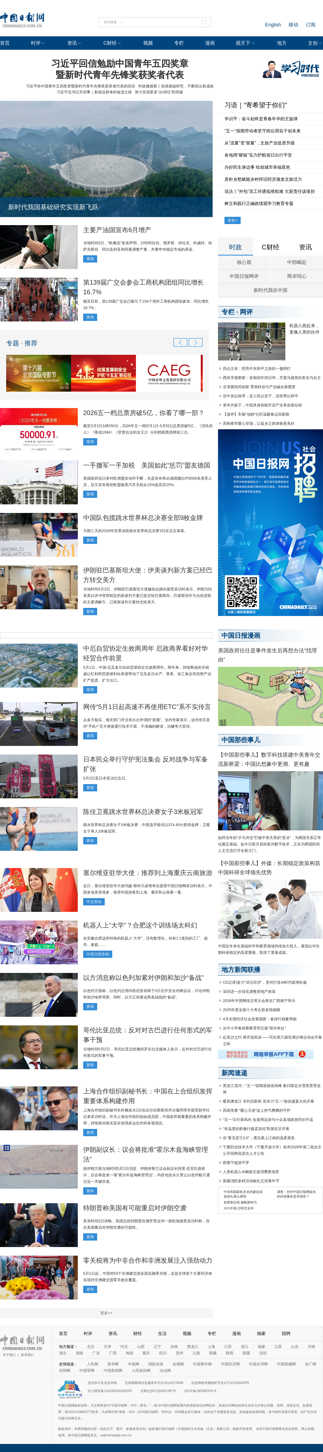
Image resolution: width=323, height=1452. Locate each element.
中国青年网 (202, 1364)
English (273, 24)
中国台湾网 (258, 1364)
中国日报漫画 (241, 635)
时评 (36, 43)
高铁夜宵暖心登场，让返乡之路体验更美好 (258, 423)
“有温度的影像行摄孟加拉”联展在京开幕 (256, 1129)
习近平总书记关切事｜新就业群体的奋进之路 (94, 92)
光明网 (64, 1370)
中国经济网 (230, 1364)
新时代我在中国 (270, 290)
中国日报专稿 (97, 954)
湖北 (62, 1353)
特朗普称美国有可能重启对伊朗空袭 (135, 1208)
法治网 (165, 1370)
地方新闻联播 (241, 969)
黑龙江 (192, 1346)
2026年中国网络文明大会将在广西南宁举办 (259, 1000)
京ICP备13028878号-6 (200, 1391)
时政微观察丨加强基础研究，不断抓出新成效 (176, 86)
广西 (113, 1353)
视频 (148, 43)
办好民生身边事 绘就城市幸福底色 (257, 167)
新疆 (246, 1353)
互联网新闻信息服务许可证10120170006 (154, 1383)
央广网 (310, 1364)
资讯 (72, 43)
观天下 (243, 43)
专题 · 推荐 (21, 343)
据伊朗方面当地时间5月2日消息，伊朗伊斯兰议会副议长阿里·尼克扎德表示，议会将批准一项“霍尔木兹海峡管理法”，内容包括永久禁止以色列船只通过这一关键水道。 (146, 1175)
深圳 (263, 1353)
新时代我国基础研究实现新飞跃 (53, 207)
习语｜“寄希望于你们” (255, 105)
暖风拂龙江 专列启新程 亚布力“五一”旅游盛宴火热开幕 (268, 1101)
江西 (278, 1346)
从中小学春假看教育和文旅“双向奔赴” (254, 1028)
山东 (295, 1346)
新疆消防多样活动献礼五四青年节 (251, 1181)
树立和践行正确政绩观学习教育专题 (258, 203)
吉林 (174, 1346)
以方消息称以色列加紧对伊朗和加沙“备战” (143, 977)
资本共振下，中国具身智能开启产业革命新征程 (262, 405)
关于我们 (9, 1355)
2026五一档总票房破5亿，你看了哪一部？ (144, 412)
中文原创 (93, 901)
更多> (232, 220)
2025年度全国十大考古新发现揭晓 (251, 1010)
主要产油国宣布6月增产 (117, 229)
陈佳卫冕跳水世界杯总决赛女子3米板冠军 (143, 811)
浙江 (244, 1346)
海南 (129, 1353)
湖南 (79, 1353)
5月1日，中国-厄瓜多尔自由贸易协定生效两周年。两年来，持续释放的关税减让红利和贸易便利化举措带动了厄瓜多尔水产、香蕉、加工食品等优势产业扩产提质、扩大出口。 (147, 673)
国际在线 (155, 1364)
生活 (162, 1333)
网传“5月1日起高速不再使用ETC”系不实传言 (147, 706)
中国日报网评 (244, 276)
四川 (163, 1353)
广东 (96, 1353)
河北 (124, 1346)
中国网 (133, 1364)
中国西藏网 (286, 1364)
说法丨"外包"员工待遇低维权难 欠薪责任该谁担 (269, 191)
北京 (90, 1346)
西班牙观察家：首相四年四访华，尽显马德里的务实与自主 (272, 378)
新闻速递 (234, 1072)
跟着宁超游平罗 (236, 1162)
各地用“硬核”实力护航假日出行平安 (258, 155)
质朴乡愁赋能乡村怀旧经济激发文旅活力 (263, 179)
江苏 (228, 1346)
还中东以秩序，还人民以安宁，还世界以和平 (260, 396)
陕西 (229, 1353)
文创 (313, 43)
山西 (141, 1346)
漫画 (210, 43)
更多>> (106, 1313)
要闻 (90, 259)
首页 (5, 43)
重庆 (146, 1353)
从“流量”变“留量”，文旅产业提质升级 (259, 143)
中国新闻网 (113, 1370)
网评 (246, 312)
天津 (107, 1346)
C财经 (110, 43)
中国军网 (86, 1370)
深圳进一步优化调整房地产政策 (249, 991)
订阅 (310, 24)
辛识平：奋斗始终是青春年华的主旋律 (261, 118)
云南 (196, 1353)
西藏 (213, 1353)
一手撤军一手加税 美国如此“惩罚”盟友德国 (146, 465)
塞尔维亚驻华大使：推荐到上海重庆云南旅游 (147, 872)
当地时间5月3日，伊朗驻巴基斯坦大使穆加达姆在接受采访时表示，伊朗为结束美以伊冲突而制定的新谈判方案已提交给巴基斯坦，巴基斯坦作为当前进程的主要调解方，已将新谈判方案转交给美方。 (147, 595)
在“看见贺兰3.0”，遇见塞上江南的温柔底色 (259, 1138)
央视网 (178, 1364)
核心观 (244, 262)
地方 (282, 43)
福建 (261, 1346)
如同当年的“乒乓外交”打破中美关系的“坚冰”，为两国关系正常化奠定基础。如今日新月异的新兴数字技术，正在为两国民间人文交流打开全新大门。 (269, 844)
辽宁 (157, 1346)
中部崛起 (297, 262)
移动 (293, 24)
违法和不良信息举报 (102, 1383)
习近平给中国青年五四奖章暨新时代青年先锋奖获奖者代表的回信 (80, 86)
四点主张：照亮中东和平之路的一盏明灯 (257, 368)
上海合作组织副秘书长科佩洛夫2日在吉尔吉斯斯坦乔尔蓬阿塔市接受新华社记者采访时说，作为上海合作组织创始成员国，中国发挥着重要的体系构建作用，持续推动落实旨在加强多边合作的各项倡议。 (147, 1116)
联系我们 (27, 1355)
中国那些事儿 (241, 739)
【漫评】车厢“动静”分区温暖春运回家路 (256, 414)
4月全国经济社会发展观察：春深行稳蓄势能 (260, 1019)
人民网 (92, 1364)
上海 (211, 1346)
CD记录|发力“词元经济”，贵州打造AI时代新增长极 (265, 982)
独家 (261, 1333)
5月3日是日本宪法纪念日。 (106, 778)
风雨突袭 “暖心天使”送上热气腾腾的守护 (256, 1110)
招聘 (286, 1333)
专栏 (179, 43)
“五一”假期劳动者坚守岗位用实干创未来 (262, 131)
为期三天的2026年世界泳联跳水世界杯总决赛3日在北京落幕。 (135, 531)
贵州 (179, 1353)
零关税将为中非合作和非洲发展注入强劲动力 (147, 1260)
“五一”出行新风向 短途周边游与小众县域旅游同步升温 (268, 1119)
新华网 (113, 1364)
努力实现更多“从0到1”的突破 (159, 92)
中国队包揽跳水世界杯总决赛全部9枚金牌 (143, 517)
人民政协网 (141, 1370)
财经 (137, 1333)
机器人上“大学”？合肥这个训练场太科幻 (140, 925)
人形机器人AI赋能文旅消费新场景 (251, 1172)
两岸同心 (297, 276)
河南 (311, 1346)
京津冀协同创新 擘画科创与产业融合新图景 (259, 387)
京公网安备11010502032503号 (110, 1391)
